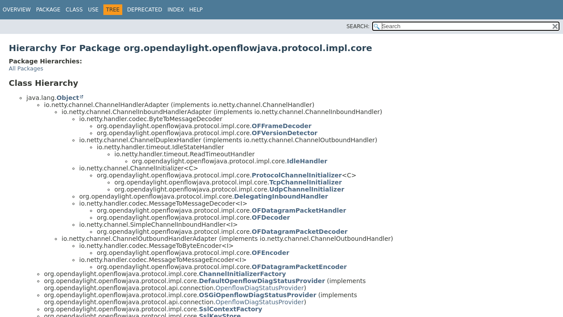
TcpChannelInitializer (305, 182)
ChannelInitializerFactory (242, 273)
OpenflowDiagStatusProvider (260, 287)
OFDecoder (271, 217)
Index (176, 10)
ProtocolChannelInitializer (297, 175)
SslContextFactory (230, 309)
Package (48, 10)
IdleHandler (307, 161)
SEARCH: (358, 26)
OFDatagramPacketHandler (299, 210)
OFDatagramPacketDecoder (299, 231)
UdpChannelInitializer (306, 189)
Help (196, 10)
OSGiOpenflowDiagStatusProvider (257, 295)
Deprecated (144, 10)
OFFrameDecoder (281, 125)
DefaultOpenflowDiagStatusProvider (262, 280)
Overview (17, 10)
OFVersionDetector (284, 132)
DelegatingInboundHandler (281, 196)
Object (67, 97)
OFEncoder (270, 252)
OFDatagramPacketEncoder (299, 266)
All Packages (26, 68)
